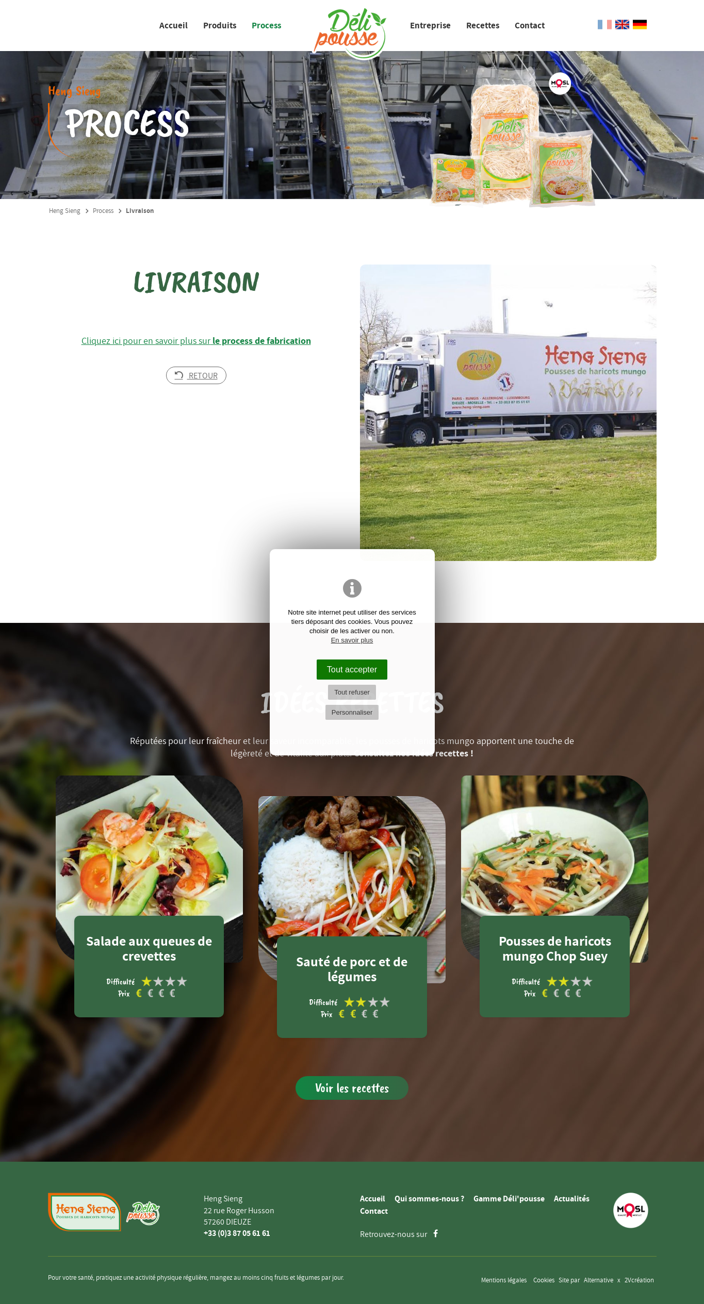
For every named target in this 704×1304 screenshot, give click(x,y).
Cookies (543, 1280)
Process (266, 25)
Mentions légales (504, 1280)
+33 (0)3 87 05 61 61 (237, 1233)
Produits (219, 25)
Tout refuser (352, 692)
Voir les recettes (352, 1087)
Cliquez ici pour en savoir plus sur (196, 340)
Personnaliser (352, 712)
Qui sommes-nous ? (429, 1198)
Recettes (482, 25)
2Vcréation (639, 1280)
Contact (530, 25)
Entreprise (430, 25)
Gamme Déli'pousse (509, 1198)
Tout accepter (352, 669)
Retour (196, 375)
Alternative (598, 1280)
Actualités (572, 1198)
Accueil (173, 25)
